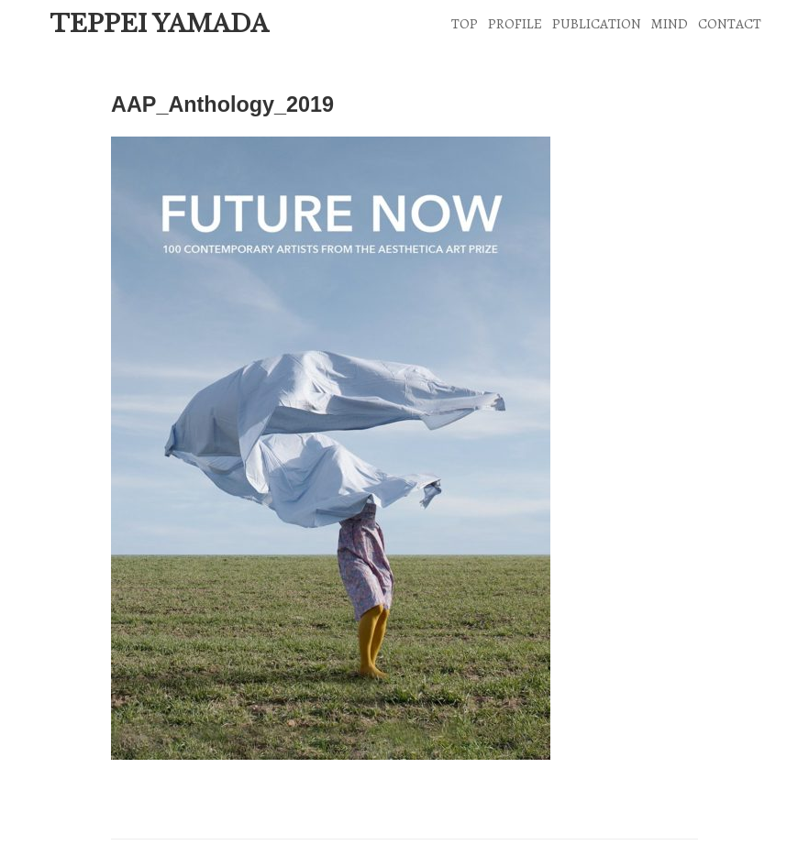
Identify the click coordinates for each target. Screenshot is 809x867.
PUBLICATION (596, 23)
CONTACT (729, 23)
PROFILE (515, 23)
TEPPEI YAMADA (159, 23)
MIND (669, 23)
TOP (464, 23)
